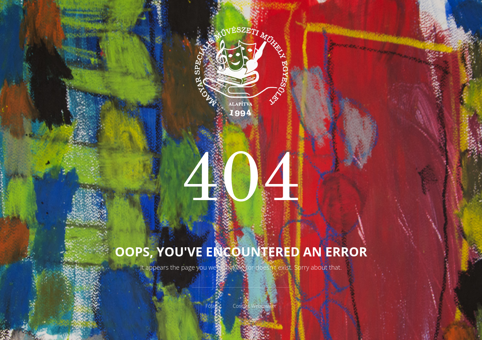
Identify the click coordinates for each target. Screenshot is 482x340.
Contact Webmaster (254, 306)
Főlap (211, 306)
